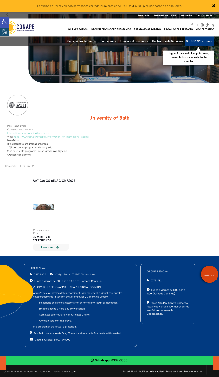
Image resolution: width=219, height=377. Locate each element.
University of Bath (109, 118)
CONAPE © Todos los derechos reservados (27, 371)
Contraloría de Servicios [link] (167, 41)
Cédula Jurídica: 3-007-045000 (50, 339)
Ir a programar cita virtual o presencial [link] (54, 327)
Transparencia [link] (203, 15)
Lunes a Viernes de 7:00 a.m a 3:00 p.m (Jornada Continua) (66, 281)
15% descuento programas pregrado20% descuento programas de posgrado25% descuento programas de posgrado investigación (37, 147)
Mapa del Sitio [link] (174, 371)
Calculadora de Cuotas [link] (81, 41)
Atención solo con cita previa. (55, 321)
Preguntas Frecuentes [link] (134, 41)
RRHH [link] (174, 15)
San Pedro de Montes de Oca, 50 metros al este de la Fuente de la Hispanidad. (75, 333)
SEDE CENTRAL (38, 268)
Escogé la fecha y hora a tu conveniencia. (62, 309)
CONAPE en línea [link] (200, 42)
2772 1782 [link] (156, 281)
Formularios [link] (108, 41)
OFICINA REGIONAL (158, 271)
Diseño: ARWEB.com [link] (64, 371)
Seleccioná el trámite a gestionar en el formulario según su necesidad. (78, 303)
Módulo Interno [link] (193, 371)
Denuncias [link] (144, 15)
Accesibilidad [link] (130, 371)
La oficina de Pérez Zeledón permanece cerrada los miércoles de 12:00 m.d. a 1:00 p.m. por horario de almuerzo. (109, 6)
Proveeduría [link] (161, 15)
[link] (213, 6)
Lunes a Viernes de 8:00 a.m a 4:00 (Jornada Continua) (166, 291)
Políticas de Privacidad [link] (151, 371)
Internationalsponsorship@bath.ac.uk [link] (28, 133)
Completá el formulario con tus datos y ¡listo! (64, 315)
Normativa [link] (186, 15)
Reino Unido (17, 126)
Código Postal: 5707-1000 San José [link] (72, 274)
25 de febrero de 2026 (41, 231)
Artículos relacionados (54, 181)
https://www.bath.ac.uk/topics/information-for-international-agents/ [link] (52, 137)
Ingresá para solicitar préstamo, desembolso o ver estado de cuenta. (189, 57)
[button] (4, 31)
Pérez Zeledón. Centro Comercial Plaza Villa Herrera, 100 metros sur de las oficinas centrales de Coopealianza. (168, 308)
